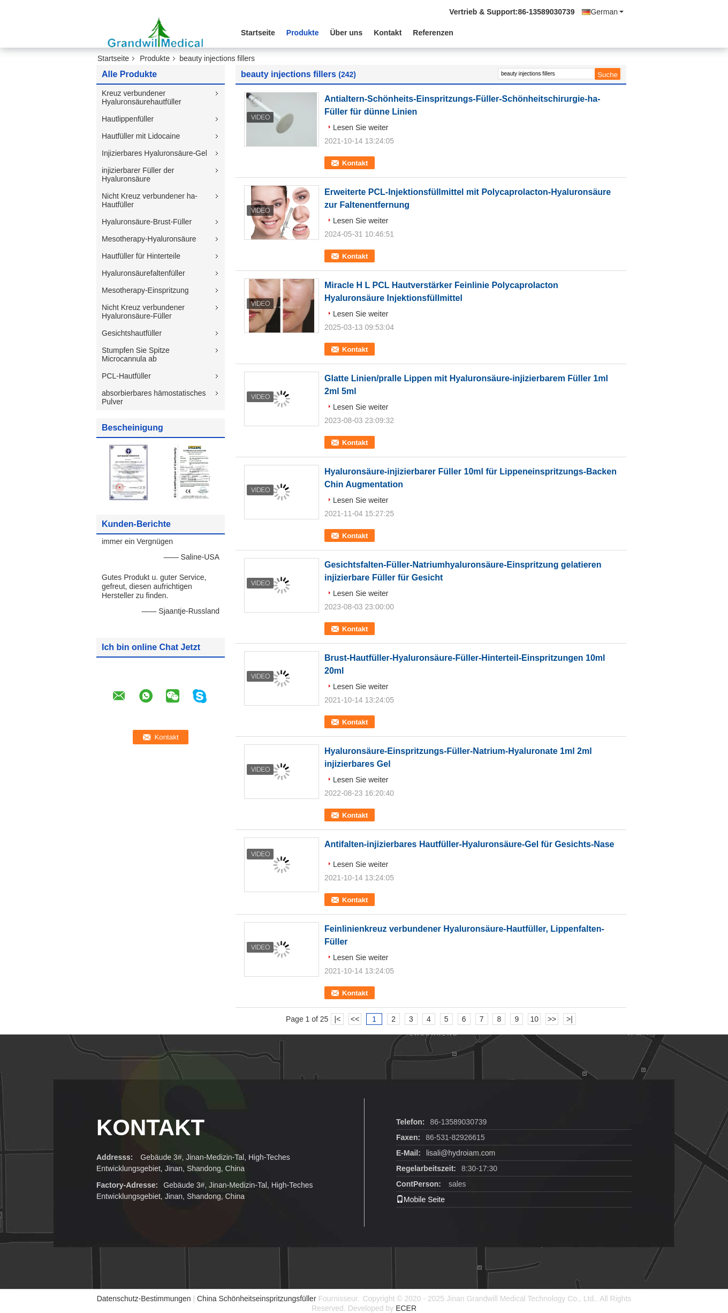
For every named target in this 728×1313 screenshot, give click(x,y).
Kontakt (387, 32)
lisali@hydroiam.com (460, 1153)
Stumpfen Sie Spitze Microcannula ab (136, 354)
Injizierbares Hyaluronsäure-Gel (154, 153)
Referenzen (433, 32)
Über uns (346, 32)
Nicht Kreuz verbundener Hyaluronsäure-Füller (143, 311)
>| (569, 1019)
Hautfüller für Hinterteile (141, 256)
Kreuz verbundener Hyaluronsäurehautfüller (141, 97)
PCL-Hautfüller (126, 376)
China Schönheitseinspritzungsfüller (256, 1298)
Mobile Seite (420, 1199)
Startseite (258, 32)
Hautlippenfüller (128, 119)
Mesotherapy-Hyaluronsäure (149, 239)
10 (534, 1019)
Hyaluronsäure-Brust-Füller (147, 221)
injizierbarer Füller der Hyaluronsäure (138, 174)
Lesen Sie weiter (361, 127)
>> (552, 1019)
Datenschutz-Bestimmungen (144, 1298)
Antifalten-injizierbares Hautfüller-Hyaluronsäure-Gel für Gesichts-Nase (469, 844)
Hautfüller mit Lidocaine (141, 136)
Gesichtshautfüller (132, 333)
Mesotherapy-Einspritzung (145, 290)
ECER (406, 1308)
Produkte (302, 32)
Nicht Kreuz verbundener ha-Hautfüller (150, 200)
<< (355, 1019)
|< (338, 1019)
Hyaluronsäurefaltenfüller (143, 273)
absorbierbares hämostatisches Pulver (154, 397)
